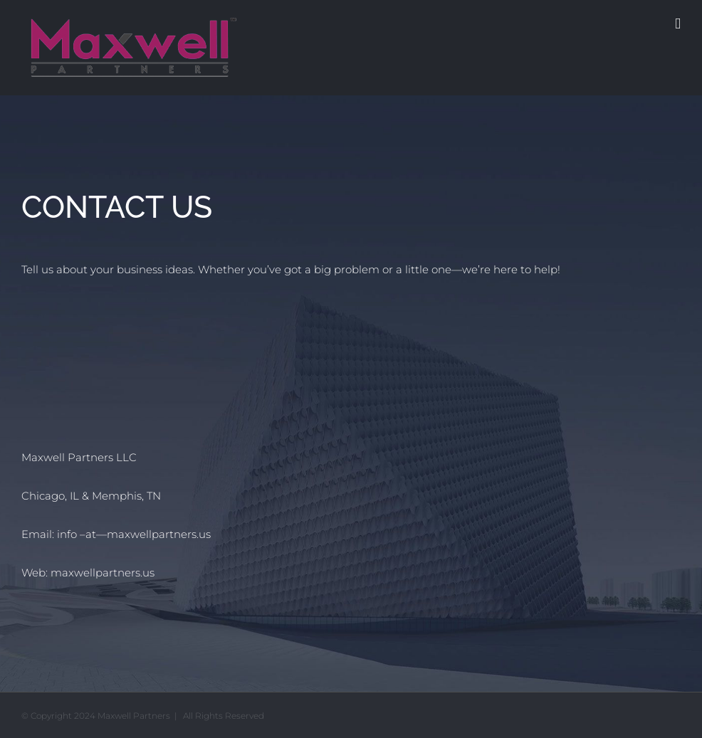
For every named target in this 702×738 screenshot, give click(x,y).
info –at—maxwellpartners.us (134, 534)
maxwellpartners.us (102, 572)
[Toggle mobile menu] (678, 23)
